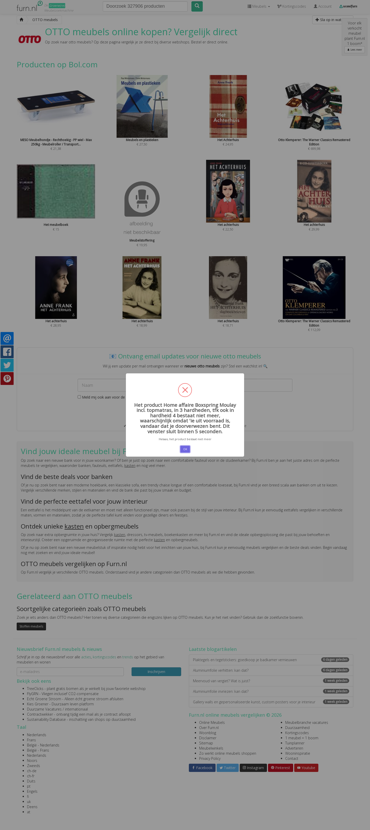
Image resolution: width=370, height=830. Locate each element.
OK (185, 449)
